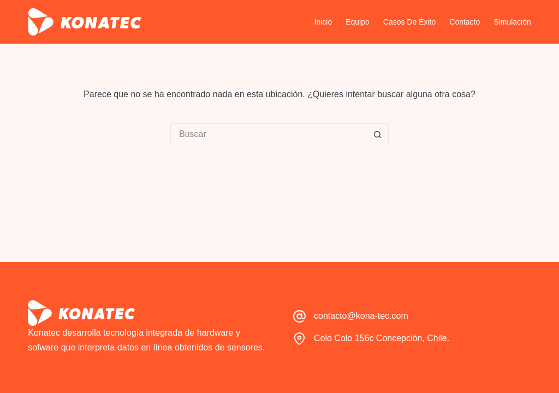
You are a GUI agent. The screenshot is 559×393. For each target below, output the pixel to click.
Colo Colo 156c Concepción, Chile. (381, 338)
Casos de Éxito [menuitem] (409, 21)
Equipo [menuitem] (358, 21)
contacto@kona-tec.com (361, 315)
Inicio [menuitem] (323, 21)
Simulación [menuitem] (512, 21)
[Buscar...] (268, 134)
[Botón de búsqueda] (378, 134)
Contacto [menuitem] (464, 21)
